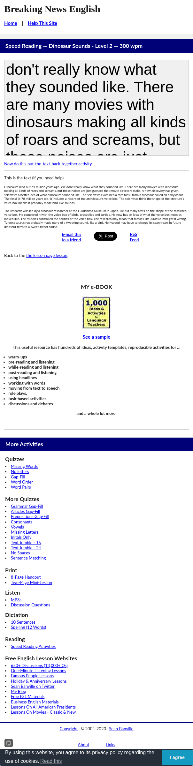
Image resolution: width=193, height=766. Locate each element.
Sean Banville (121, 728)
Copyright (69, 728)
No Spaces (20, 552)
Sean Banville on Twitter (33, 686)
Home (10, 23)
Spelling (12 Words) (28, 627)
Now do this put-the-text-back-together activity (48, 163)
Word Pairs (21, 487)
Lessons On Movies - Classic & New (43, 712)
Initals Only (21, 537)
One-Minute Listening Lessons (38, 670)
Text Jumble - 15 (26, 542)
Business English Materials (34, 701)
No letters (20, 471)
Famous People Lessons (32, 675)
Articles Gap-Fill (25, 511)
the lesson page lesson (46, 255)
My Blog (18, 691)
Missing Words (24, 466)
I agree (177, 757)
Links (110, 744)
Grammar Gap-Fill (27, 506)
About (83, 744)
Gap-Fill (18, 476)
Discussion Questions (30, 604)
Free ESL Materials (27, 696)
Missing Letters (24, 532)
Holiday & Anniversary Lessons (38, 681)
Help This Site (42, 23)
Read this (51, 761)
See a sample (97, 337)
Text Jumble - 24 (26, 547)
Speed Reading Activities (33, 646)
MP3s (16, 599)
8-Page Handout (26, 577)
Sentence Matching (28, 557)
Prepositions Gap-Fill (30, 516)
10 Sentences (23, 622)
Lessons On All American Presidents (43, 707)
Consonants (21, 521)
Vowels (17, 526)
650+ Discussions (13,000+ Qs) (39, 665)
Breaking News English (52, 9)
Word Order (22, 481)
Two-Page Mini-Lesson (31, 582)
